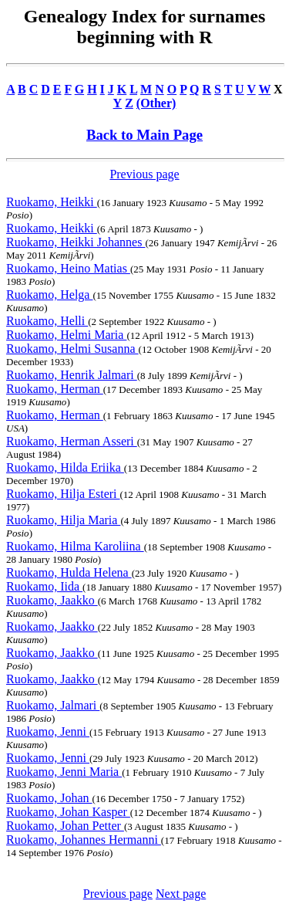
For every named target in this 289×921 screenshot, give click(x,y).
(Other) (156, 103)
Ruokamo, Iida (44, 586)
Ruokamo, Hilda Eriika (65, 467)
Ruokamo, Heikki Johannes (75, 242)
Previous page (144, 174)
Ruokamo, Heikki (51, 201)
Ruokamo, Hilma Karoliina (75, 546)
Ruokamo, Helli (47, 320)
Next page (181, 893)
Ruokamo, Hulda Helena (69, 572)
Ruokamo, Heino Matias (68, 268)
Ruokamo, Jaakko (52, 600)
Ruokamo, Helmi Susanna (72, 348)
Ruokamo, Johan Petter (65, 825)
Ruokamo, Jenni (47, 731)
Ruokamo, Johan (49, 797)
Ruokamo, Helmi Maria (66, 334)
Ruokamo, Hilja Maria (63, 520)
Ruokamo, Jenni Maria (64, 771)
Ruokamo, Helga (49, 294)
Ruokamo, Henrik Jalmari (71, 374)
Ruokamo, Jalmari (52, 705)
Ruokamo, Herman (54, 388)
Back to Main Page (144, 135)
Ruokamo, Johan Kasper (68, 811)
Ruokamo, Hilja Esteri (63, 493)
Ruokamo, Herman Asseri (71, 441)
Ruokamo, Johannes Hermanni (83, 839)
